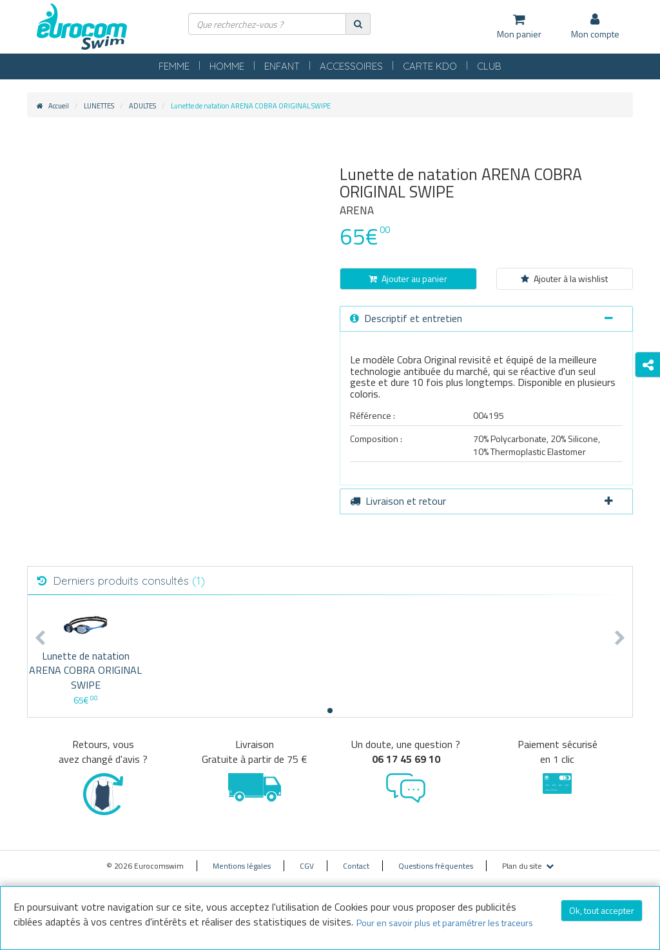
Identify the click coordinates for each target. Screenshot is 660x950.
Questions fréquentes (435, 865)
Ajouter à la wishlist (564, 278)
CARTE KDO (430, 66)
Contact (356, 865)
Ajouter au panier (408, 278)
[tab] (486, 319)
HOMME (226, 66)
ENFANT (282, 66)
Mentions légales (242, 865)
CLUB (489, 66)
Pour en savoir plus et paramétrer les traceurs (444, 922)
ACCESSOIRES (351, 66)
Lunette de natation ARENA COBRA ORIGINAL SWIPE (85, 670)
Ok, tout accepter (601, 910)
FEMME (174, 66)
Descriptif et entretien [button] (481, 318)
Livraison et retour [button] (481, 501)
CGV (307, 865)
